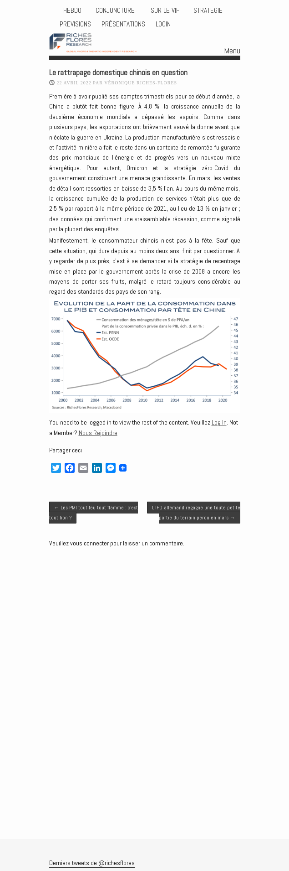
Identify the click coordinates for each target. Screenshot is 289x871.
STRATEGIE (207, 10)
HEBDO (72, 10)
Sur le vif (164, 10)
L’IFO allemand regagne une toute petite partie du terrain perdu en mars (196, 512)
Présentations (123, 24)
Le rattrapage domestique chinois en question (118, 73)
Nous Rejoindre (98, 433)
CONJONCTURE (116, 10)
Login (163, 24)
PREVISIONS (75, 24)
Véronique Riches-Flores (140, 82)
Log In (219, 422)
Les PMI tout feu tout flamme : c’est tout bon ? (93, 512)
